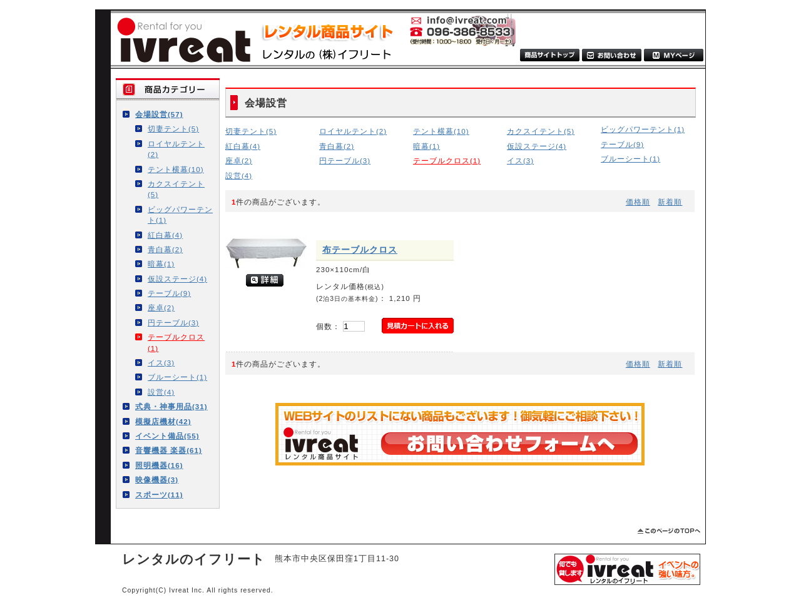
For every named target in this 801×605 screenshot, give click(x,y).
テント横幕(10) (176, 169)
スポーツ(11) (159, 495)
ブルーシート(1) (177, 377)
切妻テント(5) (173, 129)
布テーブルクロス (359, 250)
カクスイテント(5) (176, 189)
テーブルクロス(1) (176, 342)
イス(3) (161, 362)
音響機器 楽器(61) (168, 450)
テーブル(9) (169, 293)
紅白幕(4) (165, 235)
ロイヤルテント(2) (176, 149)
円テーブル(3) (173, 322)
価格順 (638, 202)
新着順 (670, 202)
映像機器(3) (156, 479)
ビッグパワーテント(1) (180, 214)
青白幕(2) (165, 249)
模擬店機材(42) (163, 421)
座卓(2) (161, 307)
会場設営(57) (159, 114)
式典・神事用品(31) (171, 406)
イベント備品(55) (167, 436)
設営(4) (161, 392)
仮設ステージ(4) (177, 279)
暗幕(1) (161, 264)
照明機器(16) (159, 465)
